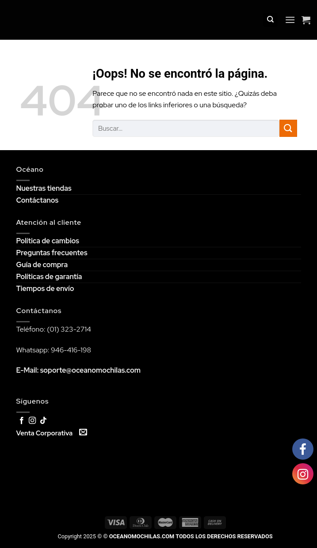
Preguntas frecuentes (52, 252)
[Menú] (290, 19)
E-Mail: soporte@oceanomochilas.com (78, 370)
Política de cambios (47, 241)
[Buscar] (270, 20)
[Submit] (288, 128)
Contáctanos (37, 200)
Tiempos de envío (45, 288)
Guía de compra (42, 264)
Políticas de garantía (49, 276)
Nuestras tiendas (44, 188)
